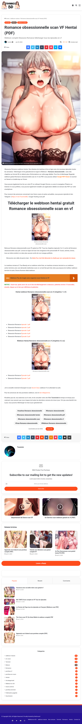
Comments (66, 581)
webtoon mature (15, 18)
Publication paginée (11, 694)
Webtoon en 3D (10, 684)
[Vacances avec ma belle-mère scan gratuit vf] (9, 592)
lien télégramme (45, 393)
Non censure (51, 720)
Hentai (7, 678)
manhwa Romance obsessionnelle (30, 411)
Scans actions (10, 687)
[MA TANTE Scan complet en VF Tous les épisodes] (9, 602)
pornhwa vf (9, 672)
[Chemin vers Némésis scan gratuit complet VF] (41, 539)
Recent (40, 581)
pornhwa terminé (11, 690)
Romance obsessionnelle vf (54, 419)
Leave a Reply (41, 563)
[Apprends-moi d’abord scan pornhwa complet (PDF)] (15, 539)
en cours (7, 22)
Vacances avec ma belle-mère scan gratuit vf (30, 588)
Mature (14, 22)
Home (6, 18)
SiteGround (37, 717)
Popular (14, 581)
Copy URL (50, 429)
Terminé (8, 663)
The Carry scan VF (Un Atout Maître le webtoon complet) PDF (35, 617)
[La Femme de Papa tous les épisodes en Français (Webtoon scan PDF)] (9, 611)
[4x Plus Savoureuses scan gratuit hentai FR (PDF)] (66, 540)
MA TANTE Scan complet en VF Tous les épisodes (32, 600)
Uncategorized (10, 681)
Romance (8, 669)
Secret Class (36, 388)
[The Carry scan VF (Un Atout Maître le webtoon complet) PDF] (9, 624)
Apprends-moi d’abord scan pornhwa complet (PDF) (32, 634)
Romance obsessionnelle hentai (29, 415)
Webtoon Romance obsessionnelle (54, 423)
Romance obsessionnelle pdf (55, 415)
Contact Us (77, 720)
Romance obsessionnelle (55, 411)
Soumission (9, 697)
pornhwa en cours (11, 675)
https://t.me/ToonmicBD (19, 197)
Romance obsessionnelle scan (29, 419)
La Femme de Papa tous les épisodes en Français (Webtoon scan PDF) (38, 607)
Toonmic (10, 42)
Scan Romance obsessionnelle (27, 423)
